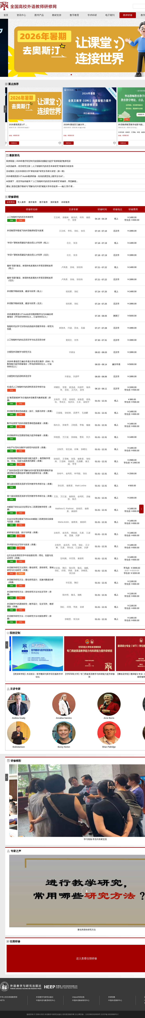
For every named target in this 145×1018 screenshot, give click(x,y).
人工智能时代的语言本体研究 (19, 124)
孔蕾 (83, 533)
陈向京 (58, 425)
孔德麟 (85, 413)
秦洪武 (75, 217)
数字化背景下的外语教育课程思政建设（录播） (28, 423)
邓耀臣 (58, 387)
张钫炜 (80, 267)
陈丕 (74, 499)
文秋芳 (58, 399)
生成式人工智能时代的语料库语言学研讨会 (26, 387)
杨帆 (87, 568)
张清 (75, 243)
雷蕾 (74, 220)
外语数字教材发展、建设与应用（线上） (25, 291)
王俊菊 (60, 413)
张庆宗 (72, 402)
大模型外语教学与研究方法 (19, 352)
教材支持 (56, 15)
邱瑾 (64, 570)
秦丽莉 (74, 511)
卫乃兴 (75, 390)
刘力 (88, 437)
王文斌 (58, 217)
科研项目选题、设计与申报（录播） (23, 532)
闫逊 (71, 328)
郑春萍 (66, 425)
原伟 (82, 390)
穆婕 (88, 425)
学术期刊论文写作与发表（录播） (22, 544)
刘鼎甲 (76, 376)
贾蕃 (72, 535)
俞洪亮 (66, 533)
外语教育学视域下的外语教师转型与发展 (25, 230)
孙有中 (61, 473)
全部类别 (11, 202)
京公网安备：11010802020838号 (88, 1014)
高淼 (83, 328)
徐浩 (83, 231)
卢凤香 (65, 267)
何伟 (83, 217)
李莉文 (63, 402)
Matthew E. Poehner (65, 508)
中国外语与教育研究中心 (45, 1000)
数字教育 (74, 15)
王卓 (80, 402)
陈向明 (73, 568)
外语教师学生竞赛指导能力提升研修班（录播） (28, 435)
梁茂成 (73, 387)
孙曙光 (84, 449)
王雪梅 (66, 459)
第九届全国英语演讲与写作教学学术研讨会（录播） (30, 484)
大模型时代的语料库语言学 (19, 376)
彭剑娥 (64, 558)
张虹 (77, 231)
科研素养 (65, 202)
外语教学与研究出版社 (44, 997)
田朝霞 (58, 437)
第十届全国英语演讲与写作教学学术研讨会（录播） (30, 496)
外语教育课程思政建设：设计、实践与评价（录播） (30, 411)
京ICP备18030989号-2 (109, 1014)
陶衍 (65, 568)
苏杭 (68, 390)
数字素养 (44, 202)
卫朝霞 (75, 425)
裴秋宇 (86, 402)
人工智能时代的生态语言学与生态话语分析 (26, 340)
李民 (71, 231)
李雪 (74, 464)
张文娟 (70, 449)
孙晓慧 (85, 570)
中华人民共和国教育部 (8, 997)
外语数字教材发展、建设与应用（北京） (25, 303)
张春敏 (75, 437)
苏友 (77, 328)
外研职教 (111, 997)
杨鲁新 (82, 459)
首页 (6, 15)
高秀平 (77, 413)
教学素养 (33, 202)
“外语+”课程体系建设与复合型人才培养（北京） (28, 255)
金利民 (70, 473)
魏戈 (81, 568)
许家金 (72, 352)
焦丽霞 (72, 461)
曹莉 (83, 437)
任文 (70, 243)
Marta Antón (64, 522)
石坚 (65, 399)
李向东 (71, 547)
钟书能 (78, 473)
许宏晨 (73, 558)
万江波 (66, 437)
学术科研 (92, 15)
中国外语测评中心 (115, 1000)
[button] (68, 74)
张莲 (74, 459)
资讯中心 (21, 15)
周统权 (75, 533)
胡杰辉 (70, 291)
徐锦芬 (73, 399)
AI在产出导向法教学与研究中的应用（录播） (27, 447)
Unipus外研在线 (78, 997)
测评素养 (54, 202)
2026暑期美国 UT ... (70, 124)
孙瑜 (73, 267)
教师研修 (127, 15)
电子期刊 (110, 15)
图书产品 (39, 15)
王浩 (57, 496)
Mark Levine (80, 485)
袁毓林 (66, 217)
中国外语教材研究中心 (80, 1000)
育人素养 (22, 202)
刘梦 (78, 535)
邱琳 (77, 449)
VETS (2, 1000)
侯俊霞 (82, 399)
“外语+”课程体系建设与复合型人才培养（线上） (28, 243)
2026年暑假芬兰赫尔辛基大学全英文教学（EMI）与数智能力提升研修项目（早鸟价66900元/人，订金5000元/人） (30, 364)
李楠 (83, 425)
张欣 (85, 473)
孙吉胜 (62, 485)
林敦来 (63, 328)
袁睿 (78, 570)
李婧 (71, 570)
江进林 (63, 461)
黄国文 (70, 340)
